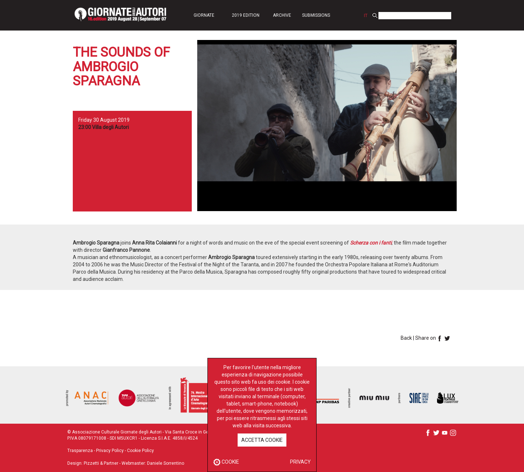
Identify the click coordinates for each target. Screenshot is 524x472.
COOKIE (226, 462)
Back (406, 338)
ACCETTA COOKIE (262, 440)
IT (366, 15)
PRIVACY (300, 462)
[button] (204, 14)
